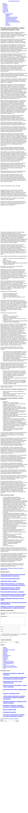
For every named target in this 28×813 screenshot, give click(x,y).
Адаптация (5, 9)
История (7, 24)
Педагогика (5, 10)
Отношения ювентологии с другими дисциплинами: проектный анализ (10, 588)
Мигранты (8, 14)
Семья (4, 3)
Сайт (2, 633)
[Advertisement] (12, 219)
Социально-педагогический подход (10, 578)
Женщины (5, 4)
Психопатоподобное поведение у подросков (12, 591)
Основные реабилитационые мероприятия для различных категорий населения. (14, 679)
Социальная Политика (10, 19)
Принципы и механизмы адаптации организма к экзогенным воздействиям (13, 707)
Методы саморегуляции (9, 711)
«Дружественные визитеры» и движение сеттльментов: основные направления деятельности (14, 699)
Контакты (16, 720)
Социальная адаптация (9, 713)
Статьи (4, 666)
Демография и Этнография (11, 17)
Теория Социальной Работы (12, 20)
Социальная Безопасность (11, 18)
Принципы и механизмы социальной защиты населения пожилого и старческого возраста (13, 607)
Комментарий (4, 616)
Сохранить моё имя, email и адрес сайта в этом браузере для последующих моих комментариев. (14, 636)
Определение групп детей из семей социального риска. (12, 683)
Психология (5, 11)
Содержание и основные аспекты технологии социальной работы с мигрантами (13, 575)
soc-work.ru (11, 720)
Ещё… (4, 12)
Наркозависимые (9, 13)
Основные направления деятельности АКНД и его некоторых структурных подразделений (13, 595)
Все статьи (8, 25)
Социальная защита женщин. (9, 581)
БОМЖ (7, 15)
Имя (2, 628)
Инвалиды (5, 5)
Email (2, 630)
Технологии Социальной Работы (13, 21)
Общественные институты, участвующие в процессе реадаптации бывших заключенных (13, 584)
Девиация (5, 7)
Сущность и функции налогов (11, 695)
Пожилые (5, 6)
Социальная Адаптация (8, 662)
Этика (7, 22)
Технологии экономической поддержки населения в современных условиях (13, 717)
